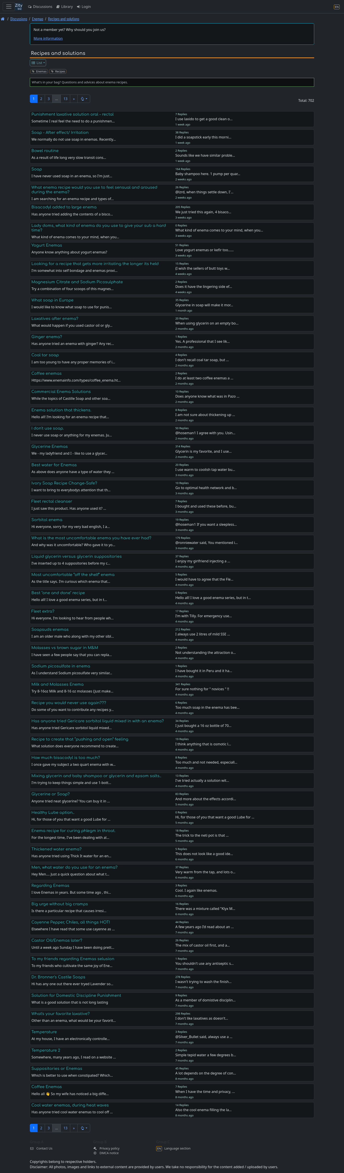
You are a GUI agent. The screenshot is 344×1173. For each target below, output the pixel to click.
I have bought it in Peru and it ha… (203, 670)
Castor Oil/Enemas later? (56, 940)
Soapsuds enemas (50, 629)
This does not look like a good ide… (204, 853)
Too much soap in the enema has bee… (207, 707)
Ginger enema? (46, 337)
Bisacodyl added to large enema (64, 207)
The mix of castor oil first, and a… (202, 945)
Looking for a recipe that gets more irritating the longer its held (95, 264)
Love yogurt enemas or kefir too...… (204, 250)
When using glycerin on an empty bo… (206, 323)
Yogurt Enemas (46, 245)
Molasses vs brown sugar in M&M (64, 648)
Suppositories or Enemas (56, 1068)
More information (48, 38)
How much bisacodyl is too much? (65, 757)
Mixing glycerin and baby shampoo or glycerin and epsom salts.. (96, 776)
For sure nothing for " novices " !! (202, 689)
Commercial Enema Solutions (61, 391)
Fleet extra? (42, 611)
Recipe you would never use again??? (68, 703)
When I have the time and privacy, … (205, 1091)
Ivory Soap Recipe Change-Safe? (64, 483)
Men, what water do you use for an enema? (74, 867)
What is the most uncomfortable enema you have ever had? (91, 538)
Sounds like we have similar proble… (205, 155)
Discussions (40, 6)
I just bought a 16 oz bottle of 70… (203, 725)
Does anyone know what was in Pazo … (207, 396)
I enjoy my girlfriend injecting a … (202, 561)
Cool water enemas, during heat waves (70, 1105)
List (36, 62)
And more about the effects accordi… (205, 798)
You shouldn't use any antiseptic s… (204, 963)
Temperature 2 (45, 1050)
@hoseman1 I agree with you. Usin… (205, 432)
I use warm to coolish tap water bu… (205, 469)
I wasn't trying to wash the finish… (203, 981)
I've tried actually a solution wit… (202, 780)
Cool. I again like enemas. (196, 890)
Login (83, 6)
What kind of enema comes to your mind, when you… (219, 230)
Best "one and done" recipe (58, 593)
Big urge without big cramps (59, 904)
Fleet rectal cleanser (51, 501)
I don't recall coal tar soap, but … (202, 359)
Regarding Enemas (50, 885)
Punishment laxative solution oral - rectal (72, 114)
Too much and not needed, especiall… (206, 762)
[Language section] (336, 6)
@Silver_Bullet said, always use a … (203, 1036)
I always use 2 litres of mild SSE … (202, 634)
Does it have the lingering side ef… (203, 286)
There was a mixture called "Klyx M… (205, 908)
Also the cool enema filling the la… (203, 1109)
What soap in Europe (52, 300)
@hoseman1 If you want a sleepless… (206, 524)
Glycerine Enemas (49, 446)
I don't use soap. (47, 428)
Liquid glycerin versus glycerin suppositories (76, 556)
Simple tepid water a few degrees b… (205, 1055)
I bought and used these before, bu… (205, 506)
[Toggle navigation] (9, 6)
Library (64, 6)
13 (65, 98)
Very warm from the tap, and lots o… (205, 872)
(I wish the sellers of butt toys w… (202, 268)
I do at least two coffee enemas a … (204, 378)
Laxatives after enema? (54, 318)
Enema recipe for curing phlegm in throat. (73, 831)
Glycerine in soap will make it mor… (204, 305)
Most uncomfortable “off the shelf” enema (73, 574)
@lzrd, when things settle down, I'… (204, 192)
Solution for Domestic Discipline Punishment (76, 995)
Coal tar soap (45, 355)
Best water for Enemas (54, 465)
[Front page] (2, 18)
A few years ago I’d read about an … (204, 926)
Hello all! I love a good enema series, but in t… (213, 597)
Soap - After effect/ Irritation (60, 132)
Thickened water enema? (56, 849)
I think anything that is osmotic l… (203, 744)
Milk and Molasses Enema (57, 684)
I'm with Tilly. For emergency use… (203, 615)
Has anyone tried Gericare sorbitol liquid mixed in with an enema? (97, 721)
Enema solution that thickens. (61, 410)
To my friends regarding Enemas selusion (72, 959)
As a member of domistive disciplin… (205, 1000)
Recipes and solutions (63, 18)
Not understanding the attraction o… (205, 652)
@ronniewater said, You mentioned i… (206, 542)
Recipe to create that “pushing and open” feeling (79, 739)
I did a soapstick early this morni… (203, 137)
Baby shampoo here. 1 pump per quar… (207, 173)
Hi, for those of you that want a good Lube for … (214, 817)
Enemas (37, 18)
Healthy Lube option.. (52, 812)
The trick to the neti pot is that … (202, 835)
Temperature (44, 1032)
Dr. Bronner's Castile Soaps (58, 977)
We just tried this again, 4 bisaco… (203, 212)
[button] (83, 99)
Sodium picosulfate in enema (60, 666)
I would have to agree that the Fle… (204, 579)
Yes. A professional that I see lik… (202, 341)
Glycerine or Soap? (50, 794)
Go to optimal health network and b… (206, 487)
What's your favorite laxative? (60, 1014)
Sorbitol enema (46, 520)
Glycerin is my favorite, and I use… (203, 451)
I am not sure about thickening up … (205, 414)
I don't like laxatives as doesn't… (201, 1018)
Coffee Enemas (46, 1087)
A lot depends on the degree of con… (205, 1073)
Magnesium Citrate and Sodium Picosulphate (77, 282)
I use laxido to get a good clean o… (204, 119)
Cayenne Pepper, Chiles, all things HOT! (70, 922)
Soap (36, 169)
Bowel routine (45, 151)
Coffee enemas (46, 373)
